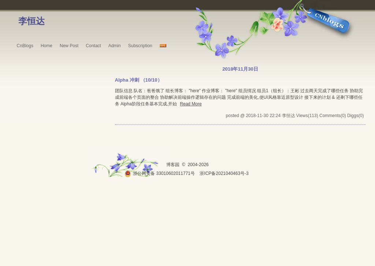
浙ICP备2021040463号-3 (224, 173)
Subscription (140, 45)
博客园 (172, 164)
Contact (93, 45)
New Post (69, 45)
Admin (114, 45)
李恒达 (31, 21)
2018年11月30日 (240, 69)
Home (46, 45)
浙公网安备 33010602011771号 (160, 173)
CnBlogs (25, 45)
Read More (190, 103)
